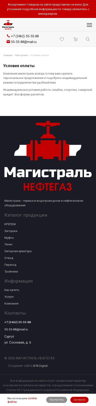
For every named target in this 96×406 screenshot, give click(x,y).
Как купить (11, 290)
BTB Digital (40, 365)
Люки (8, 244)
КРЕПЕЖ (10, 224)
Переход (10, 264)
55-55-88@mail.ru (16, 329)
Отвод (8, 258)
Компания (11, 303)
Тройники (11, 271)
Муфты (9, 237)
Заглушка (10, 231)
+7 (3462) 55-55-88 (17, 322)
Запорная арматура (18, 251)
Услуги (9, 296)
